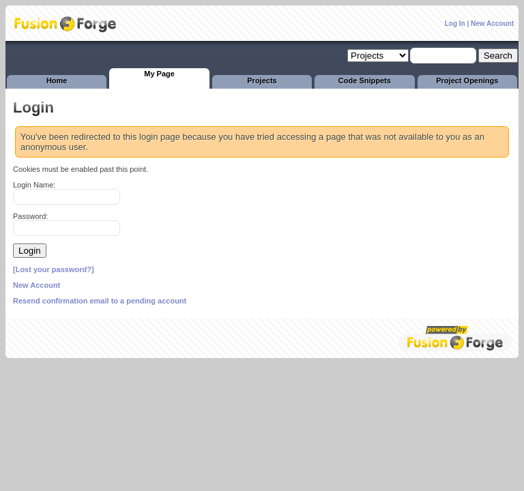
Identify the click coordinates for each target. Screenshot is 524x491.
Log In (455, 23)
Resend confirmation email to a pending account (99, 301)
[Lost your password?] (53, 269)
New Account (492, 23)
